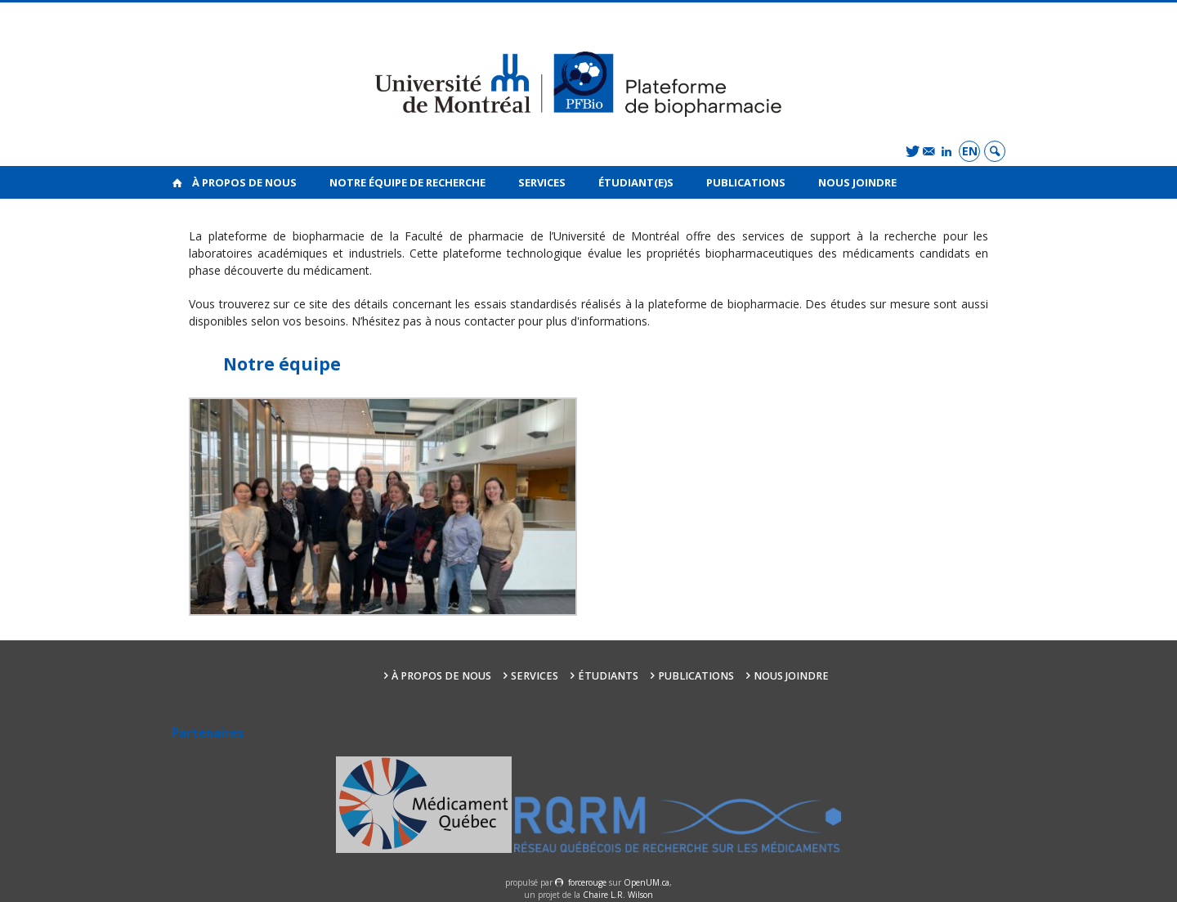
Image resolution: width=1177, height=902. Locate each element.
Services (542, 182)
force (587, 882)
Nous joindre (857, 182)
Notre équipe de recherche (407, 182)
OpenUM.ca (646, 882)
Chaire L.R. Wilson (618, 894)
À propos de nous (244, 182)
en (970, 151)
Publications (745, 182)
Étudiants (608, 676)
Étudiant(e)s (636, 182)
